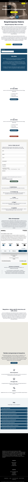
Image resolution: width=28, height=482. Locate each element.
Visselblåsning (14, 479)
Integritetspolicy (6, 478)
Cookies (10, 478)
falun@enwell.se (14, 474)
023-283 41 (14, 473)
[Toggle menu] (24, 6)
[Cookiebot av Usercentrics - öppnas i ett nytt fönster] (23, 230)
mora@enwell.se (14, 465)
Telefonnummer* (4, 161)
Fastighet (13, 3)
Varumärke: (3, 49)
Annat (19, 169)
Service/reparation (14, 169)
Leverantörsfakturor (15, 478)
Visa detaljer (23, 248)
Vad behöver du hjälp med (5, 168)
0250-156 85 (14, 464)
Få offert (23, 3)
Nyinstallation (5, 169)
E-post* (3, 157)
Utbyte (9, 169)
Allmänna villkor (21, 478)
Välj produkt (4, 164)
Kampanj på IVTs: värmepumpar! (14, 1)
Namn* (3, 150)
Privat (10, 3)
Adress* (3, 154)
